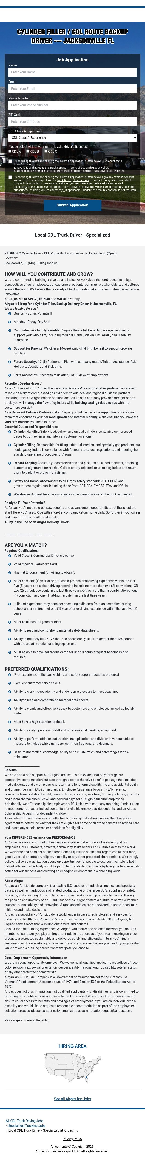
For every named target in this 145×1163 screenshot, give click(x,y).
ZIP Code (14, 115)
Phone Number (19, 98)
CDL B (32, 151)
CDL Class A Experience (25, 131)
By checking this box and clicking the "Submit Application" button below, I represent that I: (69, 166)
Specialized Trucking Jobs (26, 1125)
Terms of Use (77, 167)
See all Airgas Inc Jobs (72, 1099)
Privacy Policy (99, 167)
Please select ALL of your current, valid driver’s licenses (47, 146)
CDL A (14, 151)
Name (12, 65)
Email (12, 82)
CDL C (50, 151)
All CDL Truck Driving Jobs (24, 1121)
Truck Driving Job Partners (108, 170)
